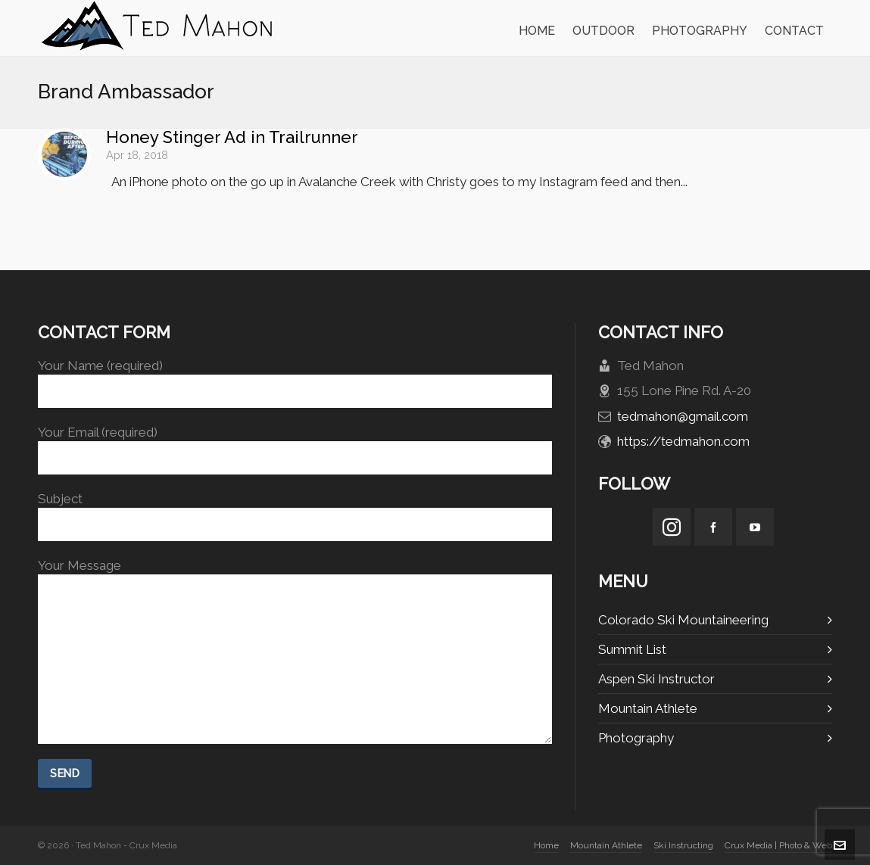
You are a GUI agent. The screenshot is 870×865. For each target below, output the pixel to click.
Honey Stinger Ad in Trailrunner (232, 137)
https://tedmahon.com (683, 441)
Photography (636, 737)
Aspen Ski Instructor (656, 678)
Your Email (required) (295, 445)
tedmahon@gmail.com (682, 416)
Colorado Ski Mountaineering (683, 619)
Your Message (295, 574)
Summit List (632, 649)
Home (546, 845)
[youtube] (755, 527)
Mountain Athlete (647, 708)
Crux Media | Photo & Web (778, 845)
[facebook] (713, 527)
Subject (295, 512)
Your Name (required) (295, 379)
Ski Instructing (683, 845)
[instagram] (672, 527)
